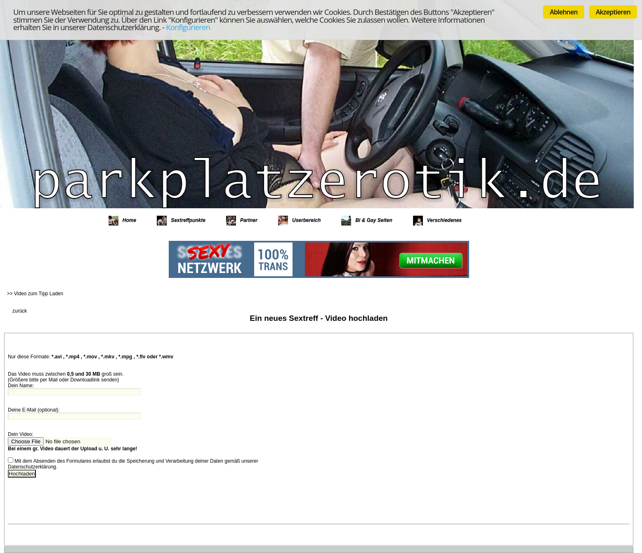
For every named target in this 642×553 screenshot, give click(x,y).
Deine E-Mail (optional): (33, 410)
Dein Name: (21, 385)
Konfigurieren (188, 27)
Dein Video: (21, 434)
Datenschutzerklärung (32, 467)
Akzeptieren (613, 11)
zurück (19, 311)
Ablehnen (564, 11)
